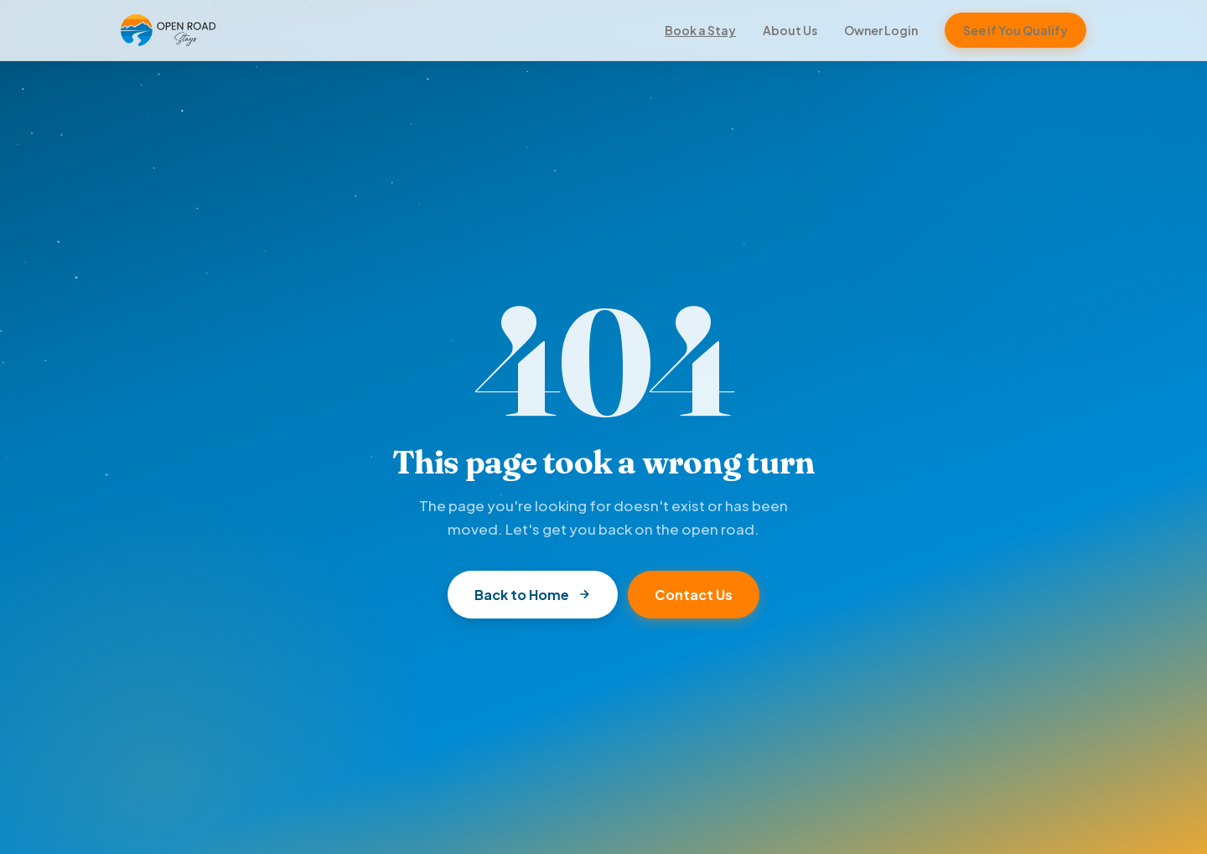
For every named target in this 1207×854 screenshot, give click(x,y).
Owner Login (881, 30)
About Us (790, 30)
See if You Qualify (1015, 30)
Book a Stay (700, 30)
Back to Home (532, 594)
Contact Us (694, 594)
